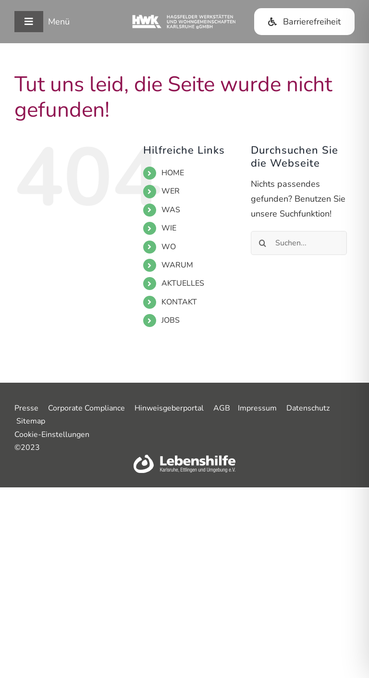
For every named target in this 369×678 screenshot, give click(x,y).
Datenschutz (308, 408)
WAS (170, 210)
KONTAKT (179, 302)
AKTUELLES (182, 283)
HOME (172, 173)
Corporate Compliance (86, 408)
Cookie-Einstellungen (51, 434)
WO (168, 247)
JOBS (170, 320)
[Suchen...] (299, 243)
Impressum (257, 408)
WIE (168, 228)
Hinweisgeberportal (169, 408)
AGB (221, 408)
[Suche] (263, 243)
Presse (26, 408)
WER (170, 191)
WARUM (177, 265)
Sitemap (30, 421)
